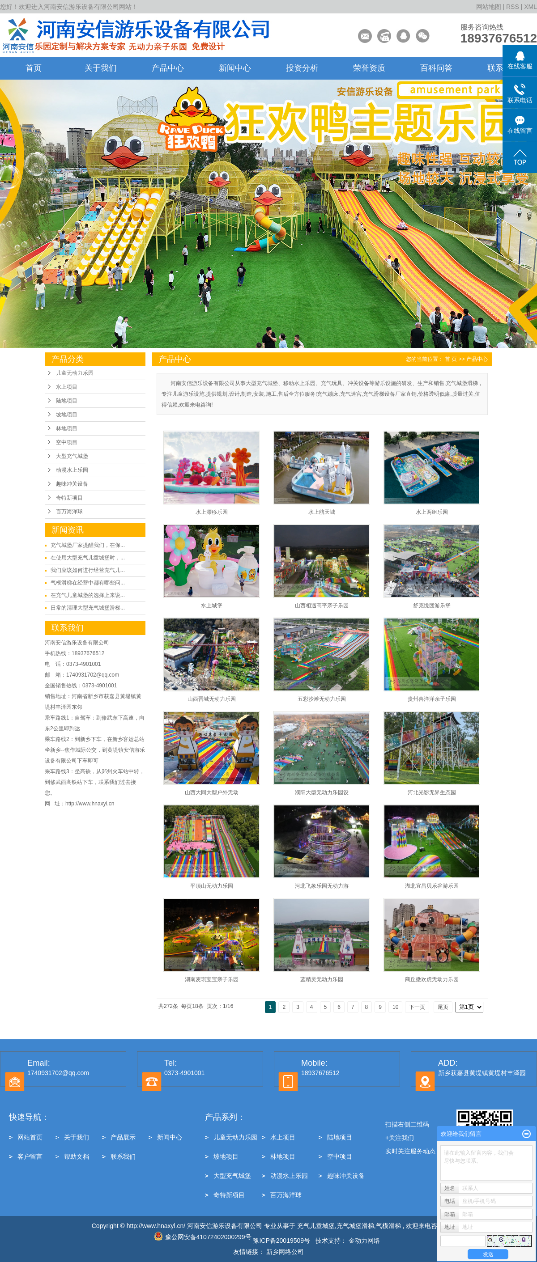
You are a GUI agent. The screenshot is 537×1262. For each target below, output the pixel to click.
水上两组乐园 (432, 512)
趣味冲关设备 (72, 484)
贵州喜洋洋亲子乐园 (432, 699)
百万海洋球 (69, 511)
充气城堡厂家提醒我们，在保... (88, 545)
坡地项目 (66, 414)
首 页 (451, 359)
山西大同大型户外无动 (212, 792)
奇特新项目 (69, 498)
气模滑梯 (388, 1225)
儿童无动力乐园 (75, 373)
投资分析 (302, 68)
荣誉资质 (369, 68)
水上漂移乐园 (212, 512)
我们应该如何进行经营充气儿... (88, 570)
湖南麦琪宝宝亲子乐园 (212, 979)
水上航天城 (321, 512)
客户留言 (30, 1156)
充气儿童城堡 (316, 1225)
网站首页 (30, 1137)
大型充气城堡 (72, 456)
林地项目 (66, 428)
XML (530, 6)
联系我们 (123, 1156)
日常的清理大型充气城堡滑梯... (88, 608)
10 (395, 1007)
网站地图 (489, 6)
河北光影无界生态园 (432, 792)
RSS (512, 6)
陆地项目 (66, 401)
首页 (34, 68)
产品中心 (168, 68)
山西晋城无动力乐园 (212, 699)
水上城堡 (211, 605)
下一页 (417, 1007)
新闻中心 (235, 68)
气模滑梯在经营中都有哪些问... (88, 583)
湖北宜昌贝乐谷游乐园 (432, 886)
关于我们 (101, 68)
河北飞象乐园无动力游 (322, 886)
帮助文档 (76, 1156)
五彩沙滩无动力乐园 (322, 699)
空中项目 (66, 442)
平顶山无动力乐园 (211, 886)
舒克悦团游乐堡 (432, 605)
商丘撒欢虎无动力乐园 (432, 979)
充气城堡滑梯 (355, 1225)
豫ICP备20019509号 (281, 1240)
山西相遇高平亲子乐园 (322, 605)
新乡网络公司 (285, 1251)
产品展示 (123, 1137)
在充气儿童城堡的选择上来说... (88, 595)
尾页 (443, 1007)
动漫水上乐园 (72, 470)
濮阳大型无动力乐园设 (322, 792)
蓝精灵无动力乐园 (321, 979)
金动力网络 (365, 1240)
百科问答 (436, 68)
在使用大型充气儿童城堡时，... (88, 558)
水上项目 (66, 387)
